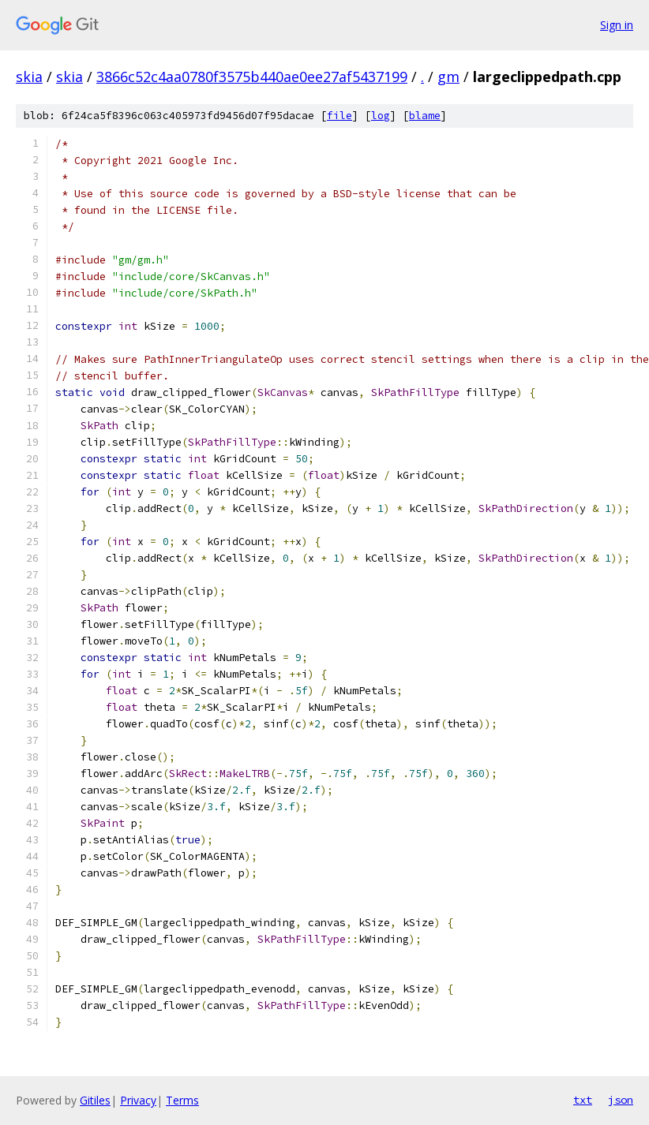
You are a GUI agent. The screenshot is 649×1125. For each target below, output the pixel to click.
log (380, 115)
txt (582, 1100)
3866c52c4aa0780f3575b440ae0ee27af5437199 (251, 76)
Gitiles (95, 1100)
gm (448, 76)
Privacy (138, 1100)
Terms (182, 1100)
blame (425, 115)
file (339, 115)
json (620, 1100)
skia (29, 76)
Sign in (616, 24)
